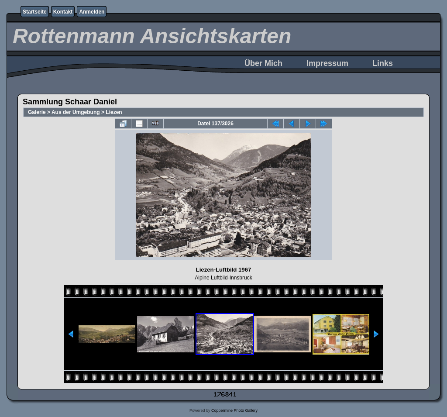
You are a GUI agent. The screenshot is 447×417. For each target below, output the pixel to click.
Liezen (114, 112)
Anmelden (91, 12)
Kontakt (63, 12)
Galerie (37, 112)
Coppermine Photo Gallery (234, 410)
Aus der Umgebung (76, 112)
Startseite (35, 12)
